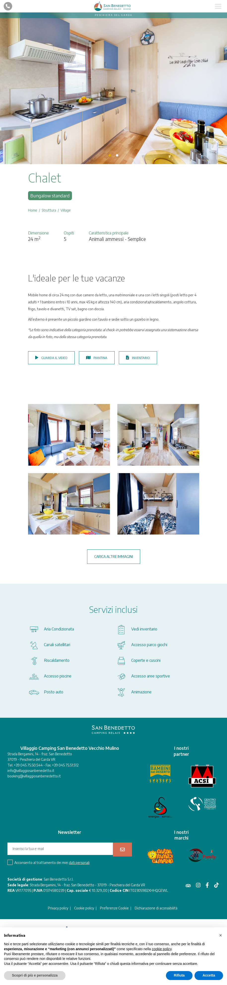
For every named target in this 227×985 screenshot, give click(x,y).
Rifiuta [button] (179, 975)
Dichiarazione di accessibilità (156, 908)
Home (32, 210)
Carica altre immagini (113, 556)
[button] (221, 935)
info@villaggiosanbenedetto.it (30, 770)
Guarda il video (51, 358)
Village (66, 210)
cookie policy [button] (161, 949)
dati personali (79, 862)
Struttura (49, 210)
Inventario (138, 358)
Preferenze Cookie (114, 908)
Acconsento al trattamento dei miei (52, 862)
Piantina (97, 358)
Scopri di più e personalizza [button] (35, 975)
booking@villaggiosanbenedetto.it (34, 776)
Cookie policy (84, 908)
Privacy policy (58, 908)
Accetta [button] (208, 975)
